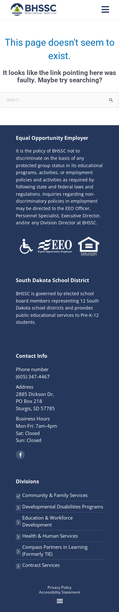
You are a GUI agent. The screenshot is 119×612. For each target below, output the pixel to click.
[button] (60, 601)
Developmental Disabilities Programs (62, 506)
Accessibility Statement (59, 592)
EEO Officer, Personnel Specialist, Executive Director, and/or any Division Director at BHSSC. (58, 215)
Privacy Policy (59, 587)
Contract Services (41, 565)
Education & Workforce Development (47, 521)
